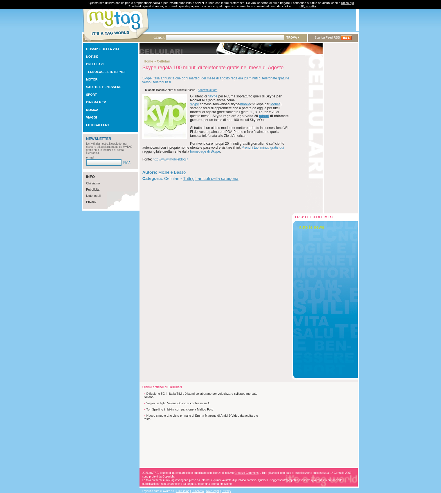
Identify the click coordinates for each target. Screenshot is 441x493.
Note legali (93, 195)
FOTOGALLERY (97, 125)
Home (148, 61)
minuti (264, 116)
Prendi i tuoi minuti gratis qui (263, 148)
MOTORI (92, 79)
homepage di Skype (205, 151)
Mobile (275, 104)
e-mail (90, 157)
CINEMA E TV (96, 102)
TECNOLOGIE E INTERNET (106, 71)
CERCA (159, 37)
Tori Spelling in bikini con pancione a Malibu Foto (179, 409)
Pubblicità (198, 491)
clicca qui (347, 3)
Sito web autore (207, 90)
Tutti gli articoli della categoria (210, 178)
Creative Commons (247, 472)
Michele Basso (172, 172)
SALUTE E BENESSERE (103, 87)
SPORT (91, 94)
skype (194, 104)
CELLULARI (95, 64)
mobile (245, 104)
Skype (212, 96)
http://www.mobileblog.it (170, 159)
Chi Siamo (182, 491)
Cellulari (163, 61)
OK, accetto (308, 6)
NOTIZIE (92, 56)
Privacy (91, 202)
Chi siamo (93, 183)
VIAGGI (91, 117)
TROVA (292, 37)
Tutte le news (311, 227)
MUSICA (92, 109)
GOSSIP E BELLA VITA (103, 49)
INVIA (126, 162)
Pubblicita (93, 189)
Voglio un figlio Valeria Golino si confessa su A (178, 403)
